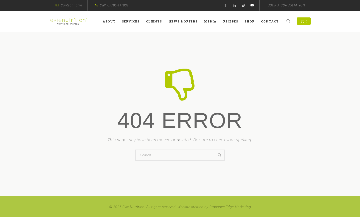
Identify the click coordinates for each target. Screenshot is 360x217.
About (110, 21)
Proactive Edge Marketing (230, 207)
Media (212, 21)
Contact (272, 21)
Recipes (232, 21)
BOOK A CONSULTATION (286, 5)
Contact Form (71, 5)
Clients (156, 21)
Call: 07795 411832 (114, 5)
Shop (251, 21)
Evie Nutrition (133, 207)
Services (132, 21)
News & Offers (184, 21)
